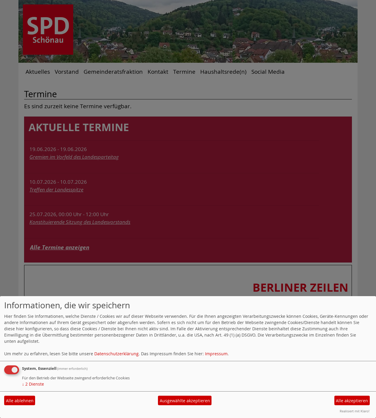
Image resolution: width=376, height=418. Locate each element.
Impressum (216, 353)
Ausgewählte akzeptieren (185, 400)
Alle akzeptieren (352, 400)
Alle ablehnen (20, 400)
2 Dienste (33, 384)
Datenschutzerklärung (116, 353)
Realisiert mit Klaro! (354, 411)
